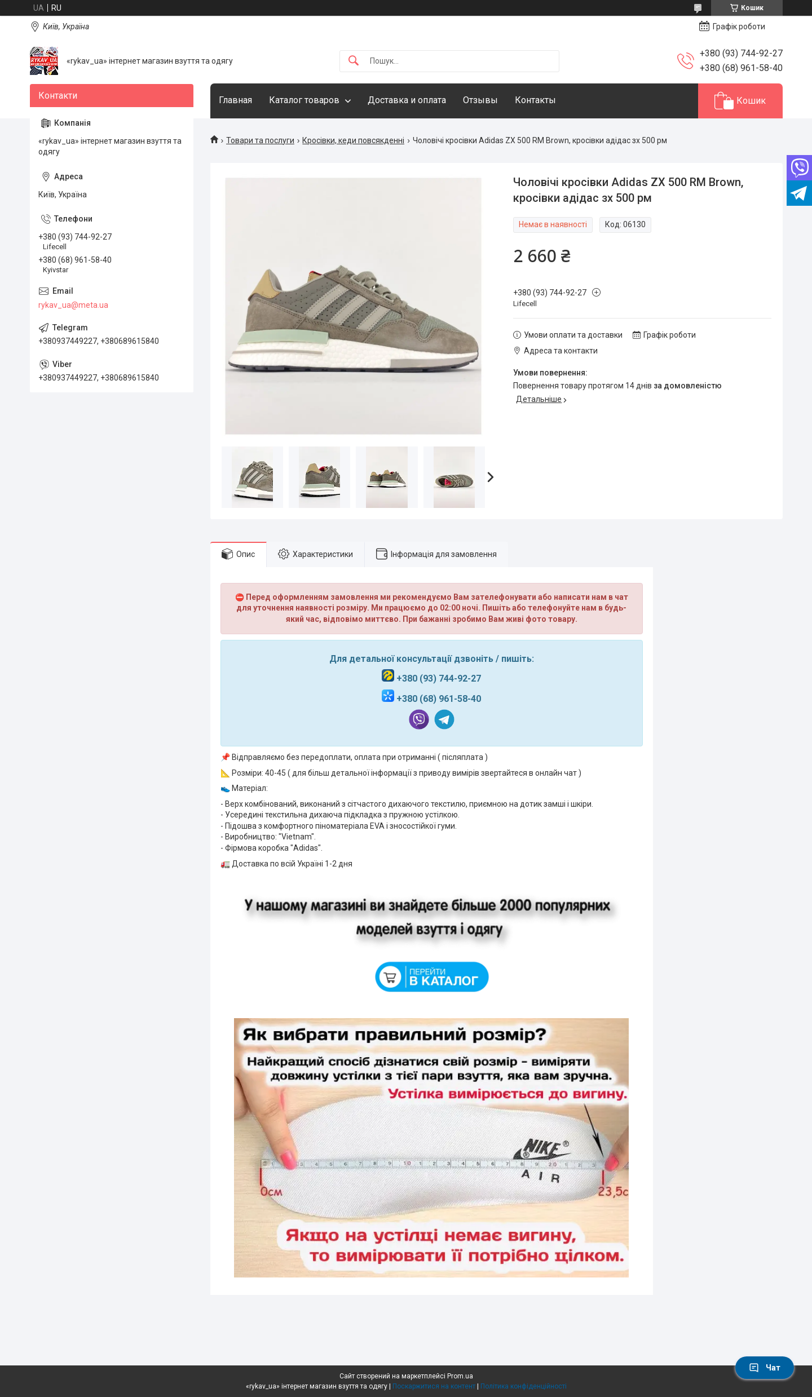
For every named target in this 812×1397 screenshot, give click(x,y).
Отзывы (480, 100)
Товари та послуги (260, 140)
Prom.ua (460, 1376)
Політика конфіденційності (523, 1386)
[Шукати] (353, 61)
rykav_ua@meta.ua (73, 305)
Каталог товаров (304, 100)
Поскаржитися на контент (433, 1386)
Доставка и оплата (407, 100)
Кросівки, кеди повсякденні (353, 140)
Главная (235, 100)
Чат (764, 1368)
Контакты (535, 100)
